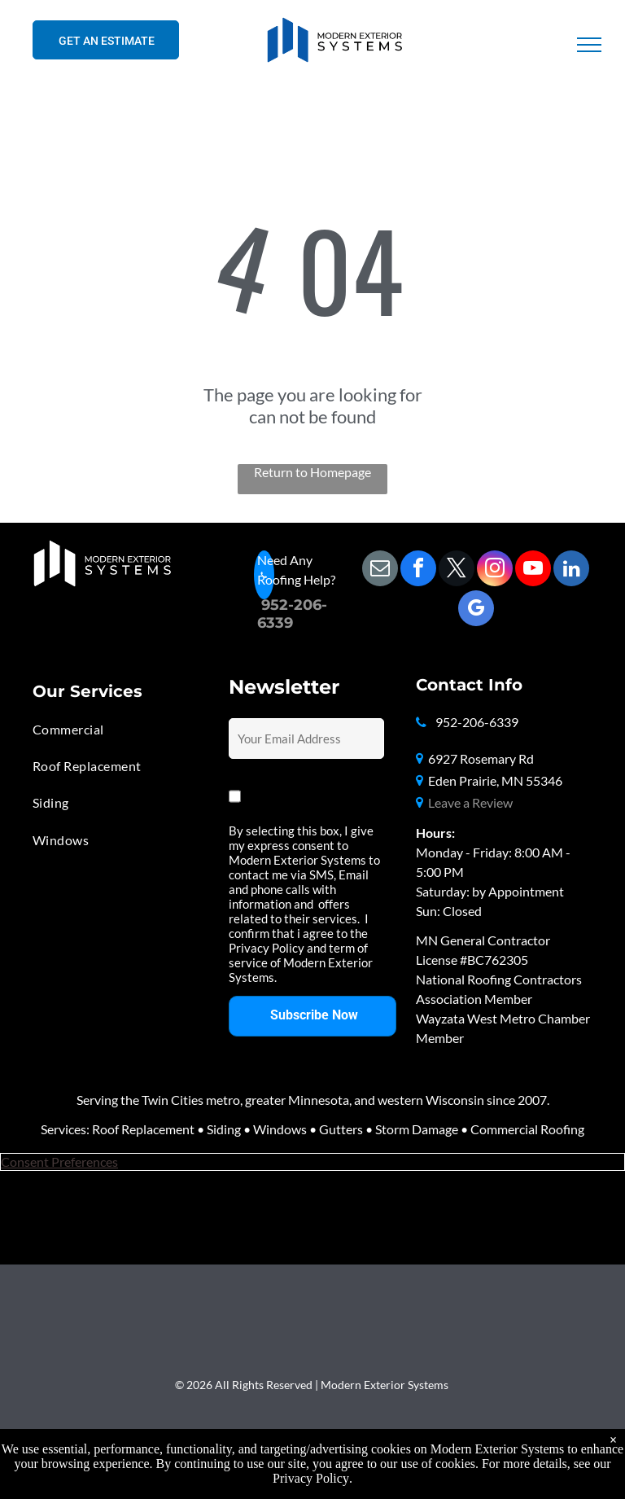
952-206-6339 (476, 722)
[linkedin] (571, 570)
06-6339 (292, 614)
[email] (380, 570)
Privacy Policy (311, 1478)
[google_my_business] (476, 610)
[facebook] (418, 570)
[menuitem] (109, 729)
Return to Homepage (312, 472)
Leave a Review (470, 802)
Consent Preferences (59, 1161)
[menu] (589, 45)
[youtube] (533, 570)
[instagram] (495, 570)
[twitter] (456, 570)
